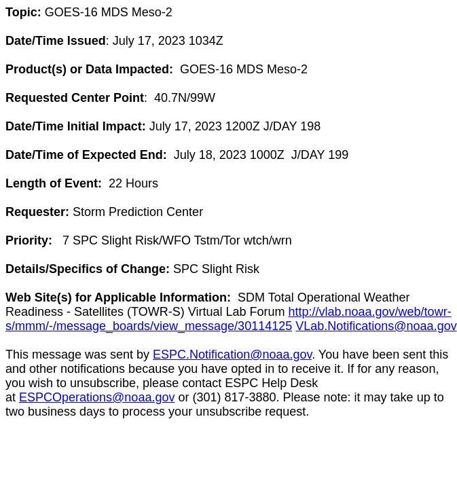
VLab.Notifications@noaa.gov (375, 326)
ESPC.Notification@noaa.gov (232, 354)
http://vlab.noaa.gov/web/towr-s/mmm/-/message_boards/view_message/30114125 (228, 319)
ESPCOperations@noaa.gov (97, 397)
